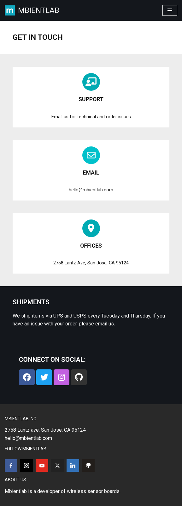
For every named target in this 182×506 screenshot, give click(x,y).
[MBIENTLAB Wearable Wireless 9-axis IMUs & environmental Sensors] (32, 10)
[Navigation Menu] (169, 10)
